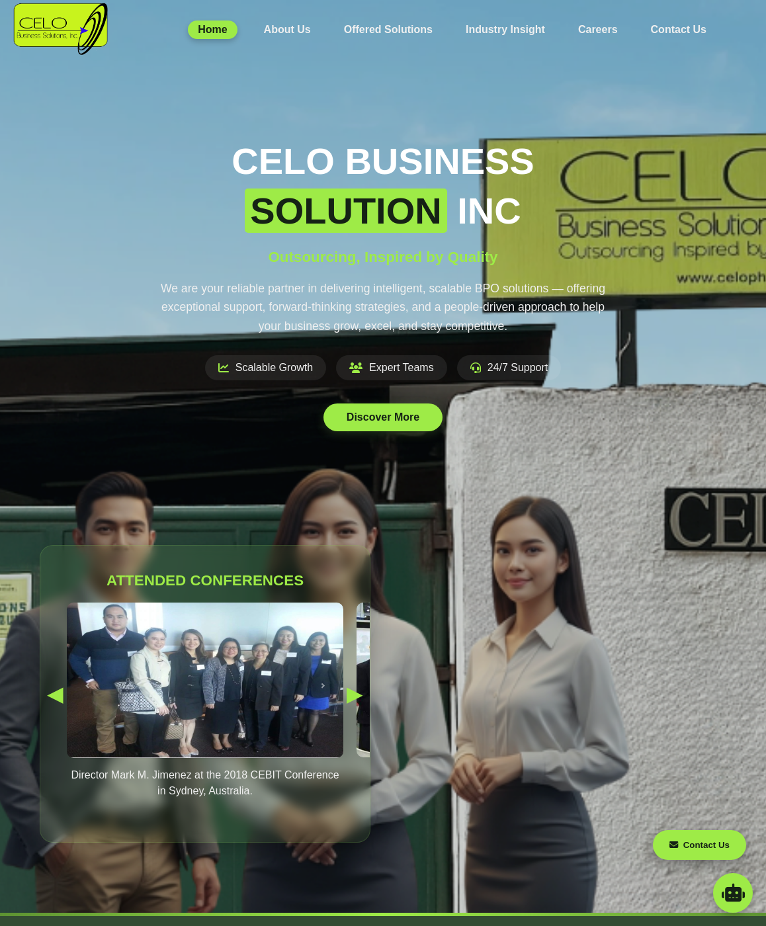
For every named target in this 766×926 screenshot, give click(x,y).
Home (212, 29)
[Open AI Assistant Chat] (733, 893)
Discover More (383, 417)
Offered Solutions (388, 29)
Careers (598, 29)
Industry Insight (505, 29)
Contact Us (678, 29)
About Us (287, 29)
